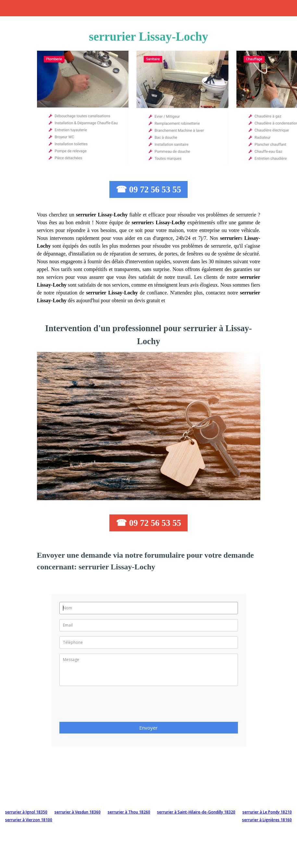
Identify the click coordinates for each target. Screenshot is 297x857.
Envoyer (148, 727)
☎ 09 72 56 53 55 (148, 189)
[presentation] (108, 706)
